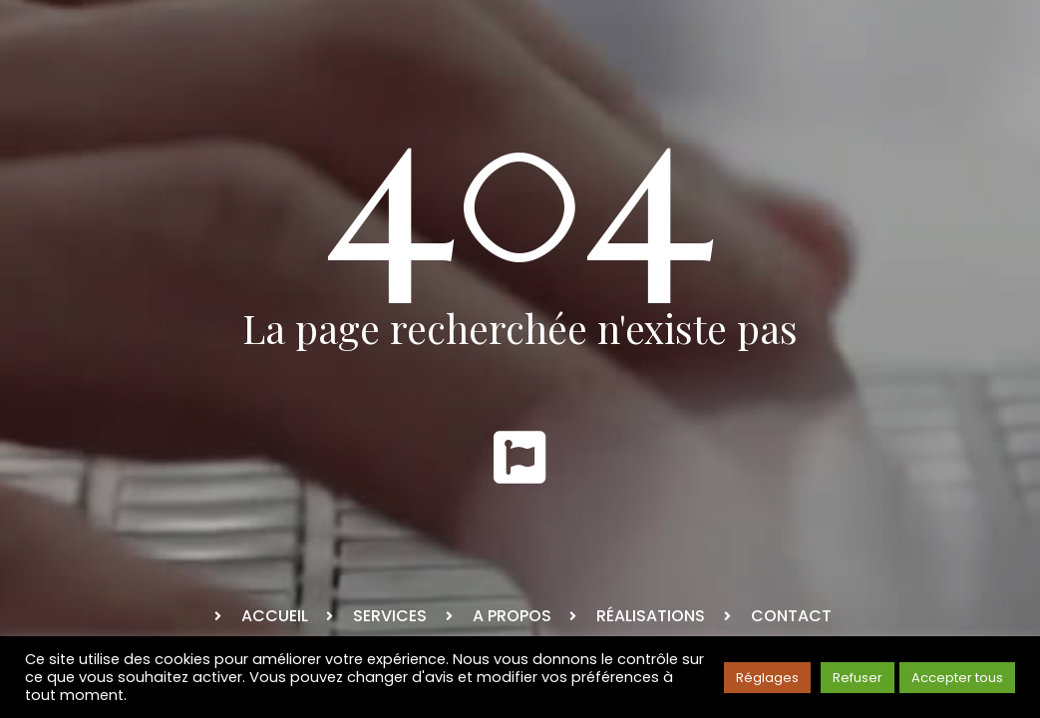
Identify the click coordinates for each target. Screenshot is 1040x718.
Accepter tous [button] (957, 677)
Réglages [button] (767, 677)
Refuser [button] (857, 677)
